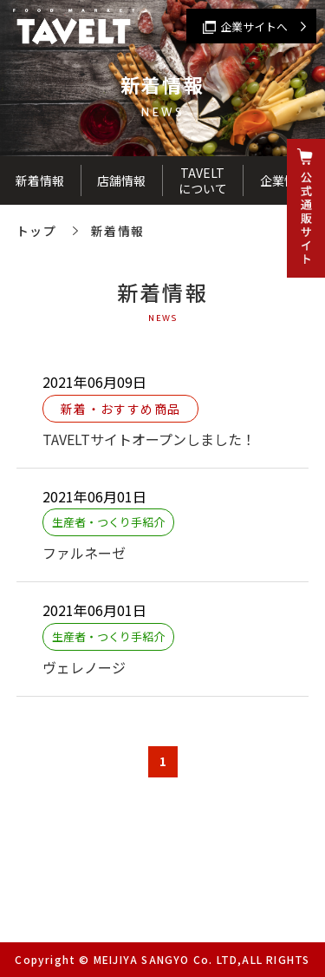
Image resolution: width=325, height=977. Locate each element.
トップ (36, 230)
